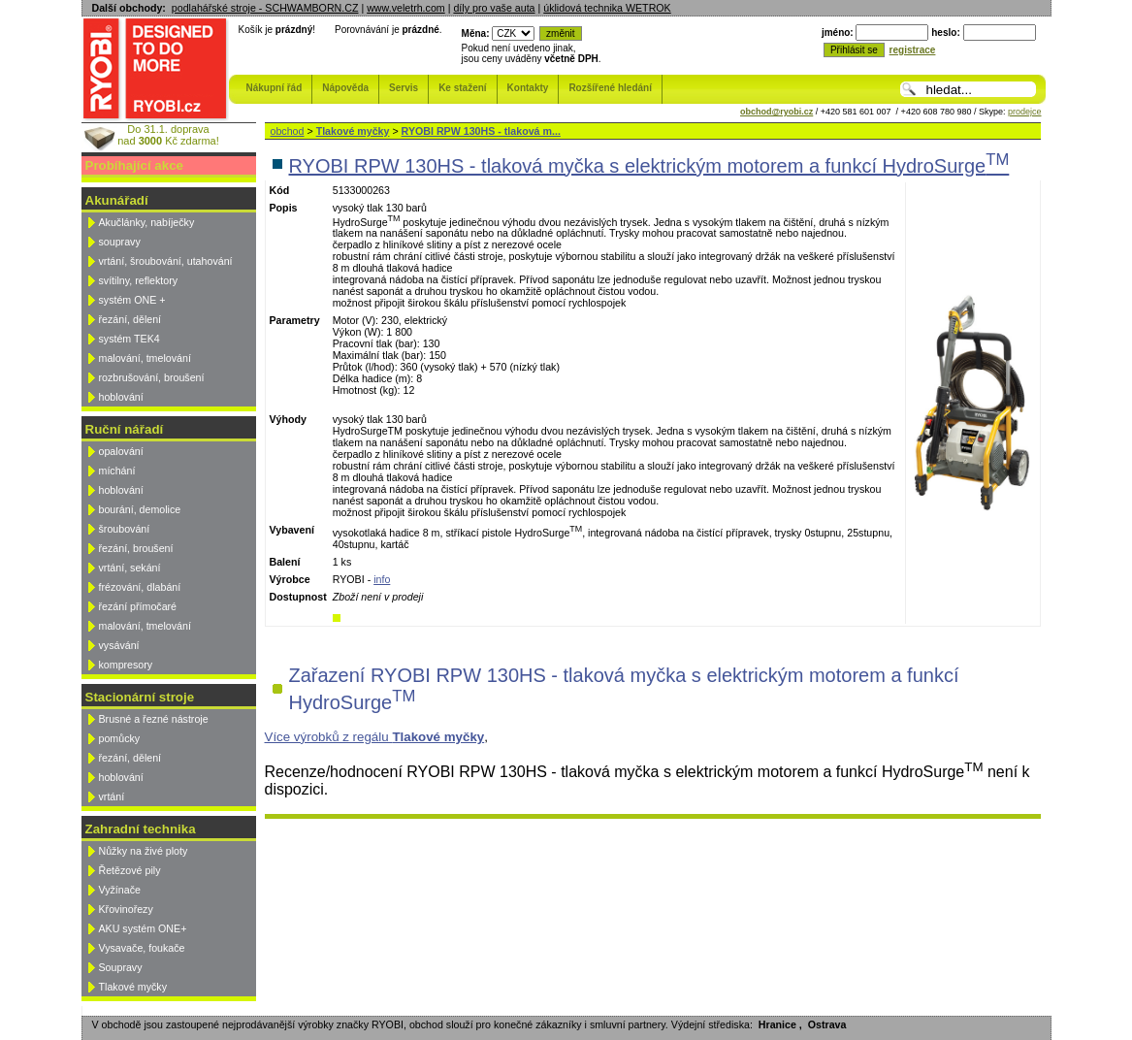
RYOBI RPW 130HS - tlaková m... (481, 131)
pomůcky (120, 738)
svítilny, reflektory (138, 280)
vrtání (112, 796)
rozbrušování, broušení (152, 377)
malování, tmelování (145, 358)
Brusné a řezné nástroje (154, 719)
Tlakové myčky (133, 986)
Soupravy (121, 967)
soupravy (120, 241)
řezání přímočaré (138, 606)
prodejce (1025, 111)
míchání (117, 470)
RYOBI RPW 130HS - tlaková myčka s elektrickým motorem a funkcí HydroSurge (649, 166)
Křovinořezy (126, 909)
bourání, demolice (140, 509)
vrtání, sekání (130, 567)
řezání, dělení (130, 319)
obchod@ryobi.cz (776, 111)
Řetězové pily (130, 870)
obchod (288, 131)
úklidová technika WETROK (606, 8)
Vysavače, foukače (142, 948)
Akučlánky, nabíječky (147, 222)
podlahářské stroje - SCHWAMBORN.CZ (265, 8)
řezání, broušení (136, 548)
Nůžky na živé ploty (143, 851)
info (381, 579)
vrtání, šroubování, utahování (166, 261)
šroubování (124, 529)
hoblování (121, 397)
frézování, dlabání (140, 587)
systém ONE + (132, 300)
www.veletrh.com (406, 8)
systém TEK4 (129, 338)
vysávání (119, 645)
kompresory (126, 664)
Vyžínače (120, 889)
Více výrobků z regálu (375, 737)
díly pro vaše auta (493, 8)
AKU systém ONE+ (143, 928)
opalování (121, 451)
